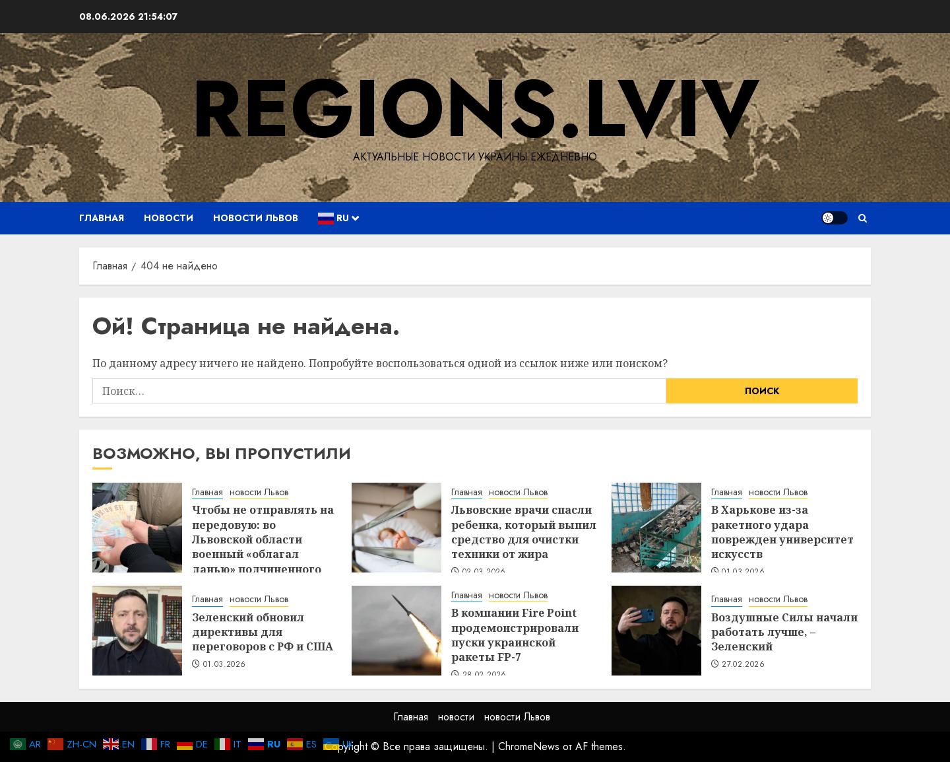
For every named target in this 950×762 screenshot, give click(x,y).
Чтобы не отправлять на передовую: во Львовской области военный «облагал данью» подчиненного (263, 539)
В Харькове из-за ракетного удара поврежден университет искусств (782, 531)
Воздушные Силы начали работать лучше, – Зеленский (784, 632)
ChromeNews (528, 746)
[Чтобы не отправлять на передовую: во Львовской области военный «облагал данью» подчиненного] (137, 527)
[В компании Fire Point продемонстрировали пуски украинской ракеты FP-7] (396, 630)
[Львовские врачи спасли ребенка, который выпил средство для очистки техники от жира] (396, 527)
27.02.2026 (743, 665)
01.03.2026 (224, 665)
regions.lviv (475, 109)
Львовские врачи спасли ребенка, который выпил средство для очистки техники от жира (523, 531)
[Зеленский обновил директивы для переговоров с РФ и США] (137, 630)
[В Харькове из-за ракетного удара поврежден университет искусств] (656, 527)
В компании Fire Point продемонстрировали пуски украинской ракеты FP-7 (515, 635)
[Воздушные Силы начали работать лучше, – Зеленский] (656, 630)
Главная (101, 218)
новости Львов (255, 218)
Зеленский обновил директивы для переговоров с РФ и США (262, 632)
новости (168, 218)
